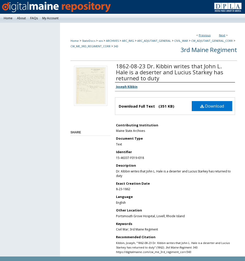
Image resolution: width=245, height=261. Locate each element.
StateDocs (88, 41)
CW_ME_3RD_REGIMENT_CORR (90, 46)
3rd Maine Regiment (208, 50)
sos (100, 41)
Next (222, 35)
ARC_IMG (128, 41)
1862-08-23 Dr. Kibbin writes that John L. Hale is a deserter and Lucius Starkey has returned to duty (169, 72)
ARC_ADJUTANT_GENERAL (154, 41)
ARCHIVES (112, 41)
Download (212, 106)
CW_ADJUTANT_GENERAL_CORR (212, 41)
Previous (204, 35)
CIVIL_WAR (181, 41)
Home (74, 41)
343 (116, 46)
